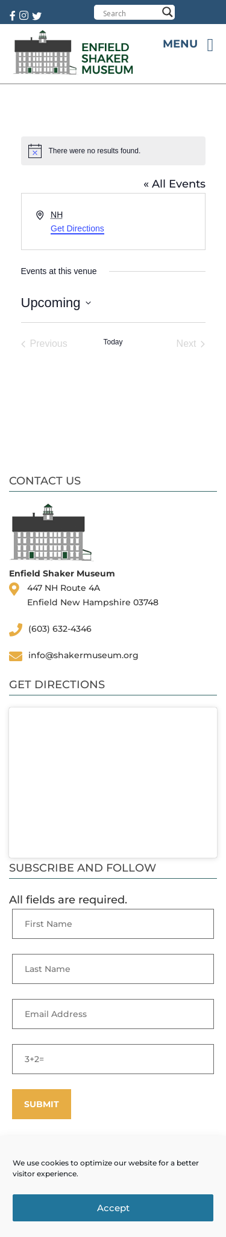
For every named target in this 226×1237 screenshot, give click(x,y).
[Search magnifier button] (167, 12)
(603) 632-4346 (60, 628)
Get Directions (77, 228)
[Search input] (130, 13)
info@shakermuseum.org (83, 655)
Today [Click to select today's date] (112, 342)
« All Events (174, 184)
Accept (113, 1208)
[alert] (113, 150)
